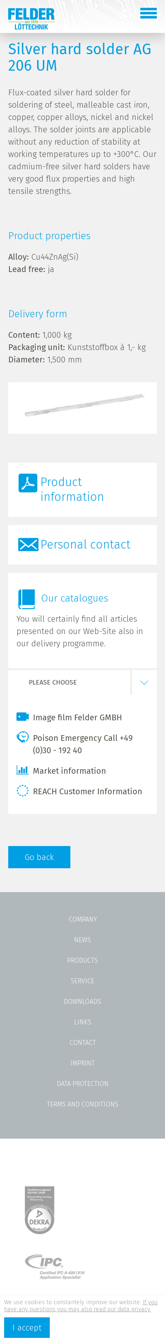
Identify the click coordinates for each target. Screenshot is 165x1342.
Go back (39, 857)
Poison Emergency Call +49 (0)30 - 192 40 (74, 743)
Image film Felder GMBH (69, 716)
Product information (72, 489)
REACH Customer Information (79, 790)
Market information (61, 770)
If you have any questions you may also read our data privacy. (81, 1306)
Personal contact (85, 544)
